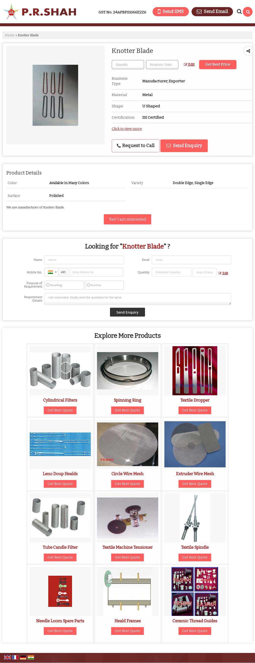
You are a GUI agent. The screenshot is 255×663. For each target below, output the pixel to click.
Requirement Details (33, 298)
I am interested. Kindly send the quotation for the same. (138, 299)
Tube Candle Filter (60, 547)
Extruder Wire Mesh (195, 473)
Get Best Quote (60, 410)
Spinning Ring (127, 400)
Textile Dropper (194, 400)
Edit (189, 65)
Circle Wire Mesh (127, 473)
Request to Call (135, 145)
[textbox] (162, 64)
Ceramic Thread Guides (194, 620)
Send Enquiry (184, 145)
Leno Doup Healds (60, 473)
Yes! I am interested (127, 219)
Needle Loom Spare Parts (60, 620)
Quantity (143, 272)
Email (145, 260)
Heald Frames (127, 620)
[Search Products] (239, 11)
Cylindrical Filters (60, 400)
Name (38, 260)
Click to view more (127, 129)
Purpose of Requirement (33, 284)
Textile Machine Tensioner (127, 547)
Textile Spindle (195, 547)
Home (9, 35)
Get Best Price (217, 64)
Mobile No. (34, 272)
